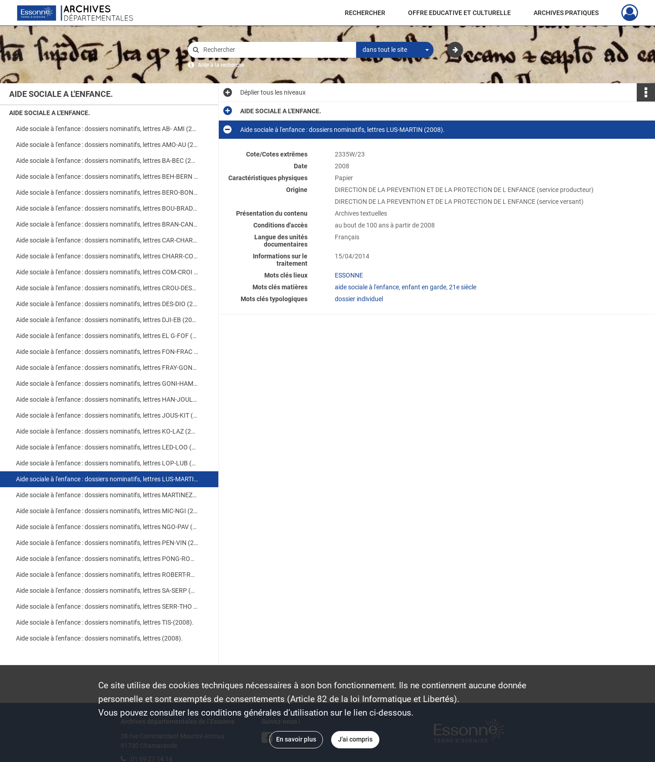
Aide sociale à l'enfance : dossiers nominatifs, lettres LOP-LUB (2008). (107, 463)
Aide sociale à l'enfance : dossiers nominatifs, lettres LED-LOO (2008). (107, 447)
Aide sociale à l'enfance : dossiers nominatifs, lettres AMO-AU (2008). (107, 144)
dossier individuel (359, 299)
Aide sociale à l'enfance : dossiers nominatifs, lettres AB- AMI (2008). (107, 128)
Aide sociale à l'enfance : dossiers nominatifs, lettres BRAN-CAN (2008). (107, 224)
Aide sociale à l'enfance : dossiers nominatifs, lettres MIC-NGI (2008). (107, 511)
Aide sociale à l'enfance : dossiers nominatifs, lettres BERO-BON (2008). (107, 192)
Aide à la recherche (221, 65)
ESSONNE (349, 275)
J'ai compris (355, 739)
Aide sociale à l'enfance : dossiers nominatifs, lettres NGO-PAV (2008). (107, 526)
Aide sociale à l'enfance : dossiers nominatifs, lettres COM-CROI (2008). (107, 272)
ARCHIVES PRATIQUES (566, 12)
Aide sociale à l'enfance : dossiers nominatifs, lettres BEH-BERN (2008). (107, 176)
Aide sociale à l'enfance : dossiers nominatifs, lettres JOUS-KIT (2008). (107, 415)
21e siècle (462, 287)
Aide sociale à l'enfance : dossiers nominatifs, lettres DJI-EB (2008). (107, 319)
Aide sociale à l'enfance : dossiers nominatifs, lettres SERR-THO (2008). (107, 606)
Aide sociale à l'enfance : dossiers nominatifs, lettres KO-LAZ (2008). (107, 431)
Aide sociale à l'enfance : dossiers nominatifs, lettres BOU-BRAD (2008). (107, 208)
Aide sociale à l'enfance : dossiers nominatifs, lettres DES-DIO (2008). (107, 304)
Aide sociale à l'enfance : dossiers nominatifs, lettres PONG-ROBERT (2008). (107, 558)
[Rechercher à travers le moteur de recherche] (276, 50)
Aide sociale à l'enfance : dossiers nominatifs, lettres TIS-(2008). (105, 622)
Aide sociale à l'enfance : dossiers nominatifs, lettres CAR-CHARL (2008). (107, 240)
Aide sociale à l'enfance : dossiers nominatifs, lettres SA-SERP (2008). (107, 590)
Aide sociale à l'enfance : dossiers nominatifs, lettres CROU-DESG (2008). (107, 288)
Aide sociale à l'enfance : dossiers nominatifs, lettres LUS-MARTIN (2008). (107, 479)
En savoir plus (296, 739)
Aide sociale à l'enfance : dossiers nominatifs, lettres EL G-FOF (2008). (107, 335)
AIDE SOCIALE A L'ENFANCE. (49, 112)
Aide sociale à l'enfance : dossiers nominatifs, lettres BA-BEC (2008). (107, 160)
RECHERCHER (365, 12)
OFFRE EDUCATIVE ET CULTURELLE (459, 12)
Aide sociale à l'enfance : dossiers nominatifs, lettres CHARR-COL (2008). (107, 256)
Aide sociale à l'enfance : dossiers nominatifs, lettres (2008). (99, 638)
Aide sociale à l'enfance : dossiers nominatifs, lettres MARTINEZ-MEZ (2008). (107, 495)
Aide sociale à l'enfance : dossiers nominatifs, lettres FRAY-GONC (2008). (107, 367)
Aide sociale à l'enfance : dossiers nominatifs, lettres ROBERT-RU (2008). (107, 574)
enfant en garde (424, 287)
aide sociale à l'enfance (367, 287)
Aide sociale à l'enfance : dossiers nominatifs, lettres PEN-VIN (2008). (107, 542)
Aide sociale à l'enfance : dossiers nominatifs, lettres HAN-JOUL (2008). (107, 399)
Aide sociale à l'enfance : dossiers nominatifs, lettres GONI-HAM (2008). (107, 383)
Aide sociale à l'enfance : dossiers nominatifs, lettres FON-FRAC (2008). (107, 351)
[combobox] (394, 50)
